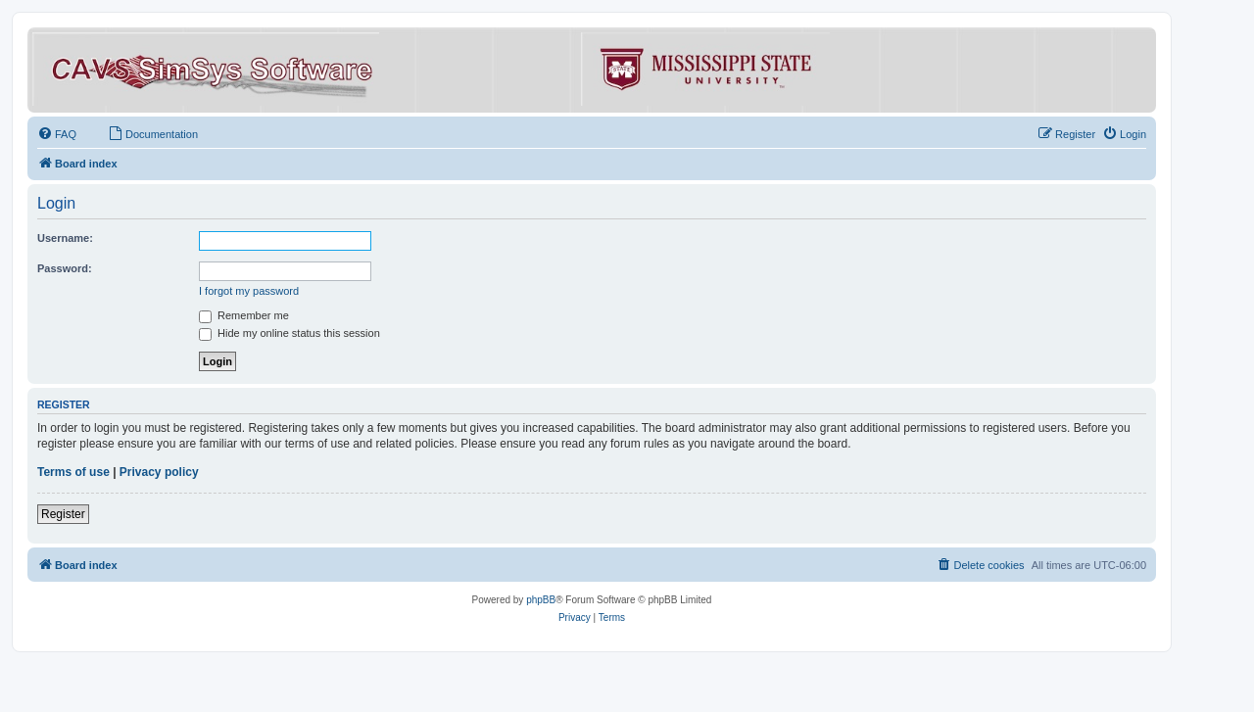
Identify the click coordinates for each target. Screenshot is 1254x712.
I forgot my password (249, 291)
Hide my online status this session (289, 333)
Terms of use (73, 472)
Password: (64, 268)
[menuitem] (56, 134)
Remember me (244, 315)
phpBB (540, 599)
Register (63, 514)
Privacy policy (159, 472)
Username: (65, 238)
